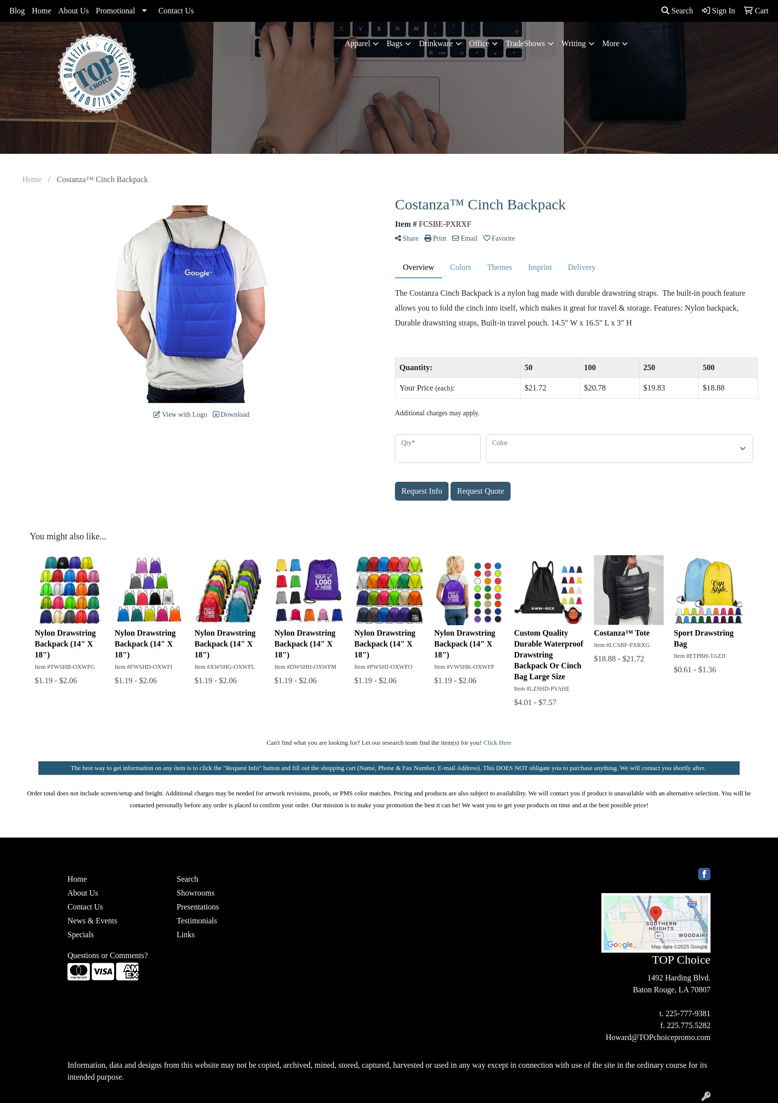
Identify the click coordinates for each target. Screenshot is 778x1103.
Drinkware (436, 43)
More (611, 43)
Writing (574, 43)
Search (677, 10)
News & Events (92, 920)
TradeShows (525, 43)
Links (185, 934)
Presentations (198, 907)
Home (41, 10)
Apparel (358, 43)
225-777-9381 (688, 1013)
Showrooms (195, 893)
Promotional (115, 10)
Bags (394, 43)
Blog (17, 10)
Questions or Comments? (107, 955)
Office (479, 43)
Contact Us (176, 10)
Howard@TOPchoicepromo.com (658, 1037)
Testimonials (197, 920)
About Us (73, 10)
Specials (80, 934)
